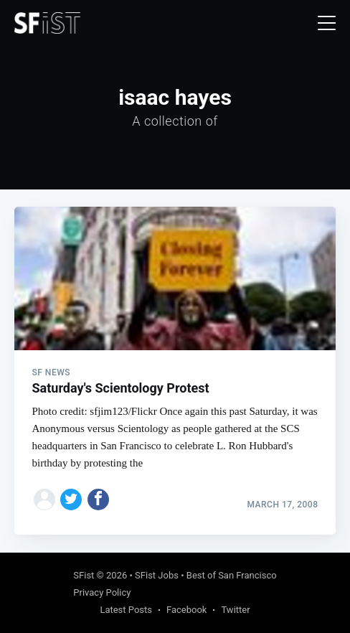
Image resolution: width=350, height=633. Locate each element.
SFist (83, 575)
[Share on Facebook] (98, 499)
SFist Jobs (157, 575)
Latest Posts (126, 609)
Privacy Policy (102, 592)
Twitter (235, 609)
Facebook (186, 609)
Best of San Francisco (231, 575)
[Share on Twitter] (71, 499)
